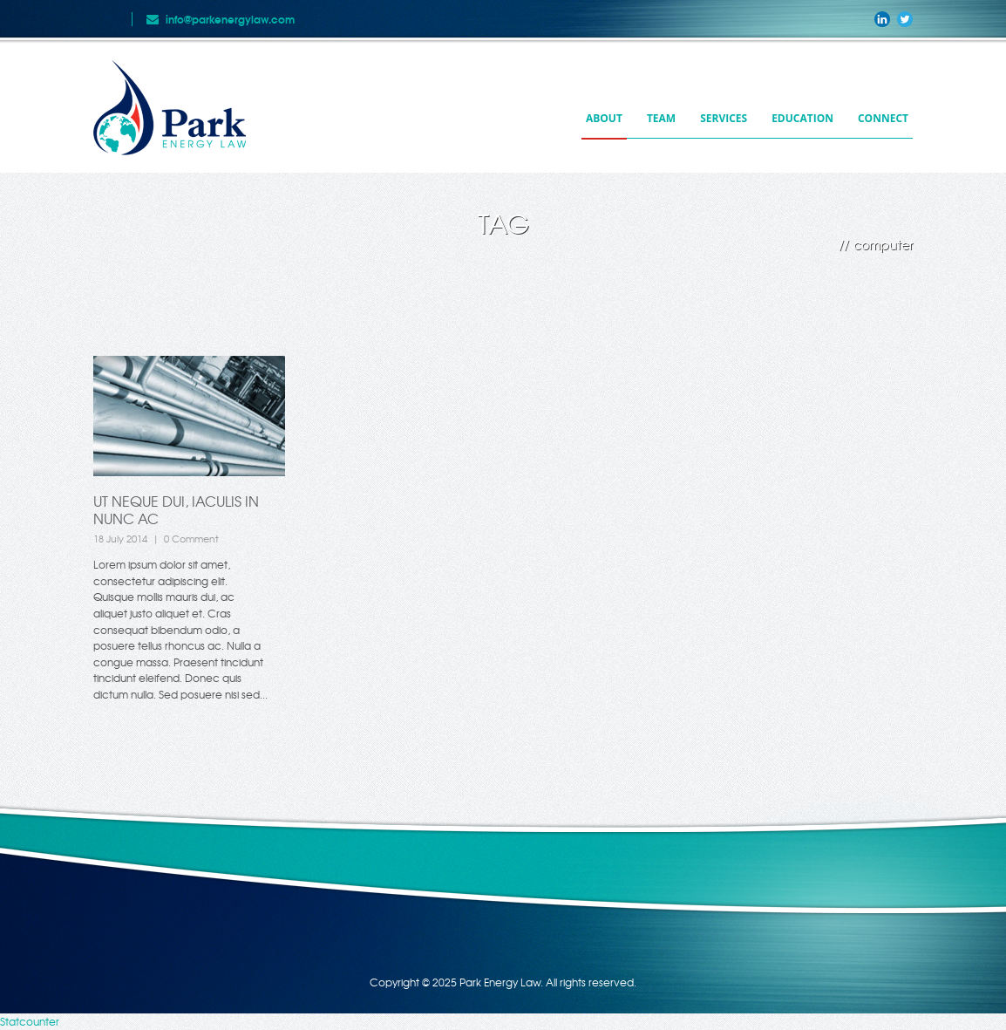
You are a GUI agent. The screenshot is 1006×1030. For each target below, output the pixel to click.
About (604, 118)
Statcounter (29, 1021)
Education (802, 118)
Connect (883, 118)
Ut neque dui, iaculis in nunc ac (176, 509)
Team (661, 118)
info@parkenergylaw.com (230, 18)
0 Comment (191, 538)
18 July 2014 (120, 538)
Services (723, 118)
